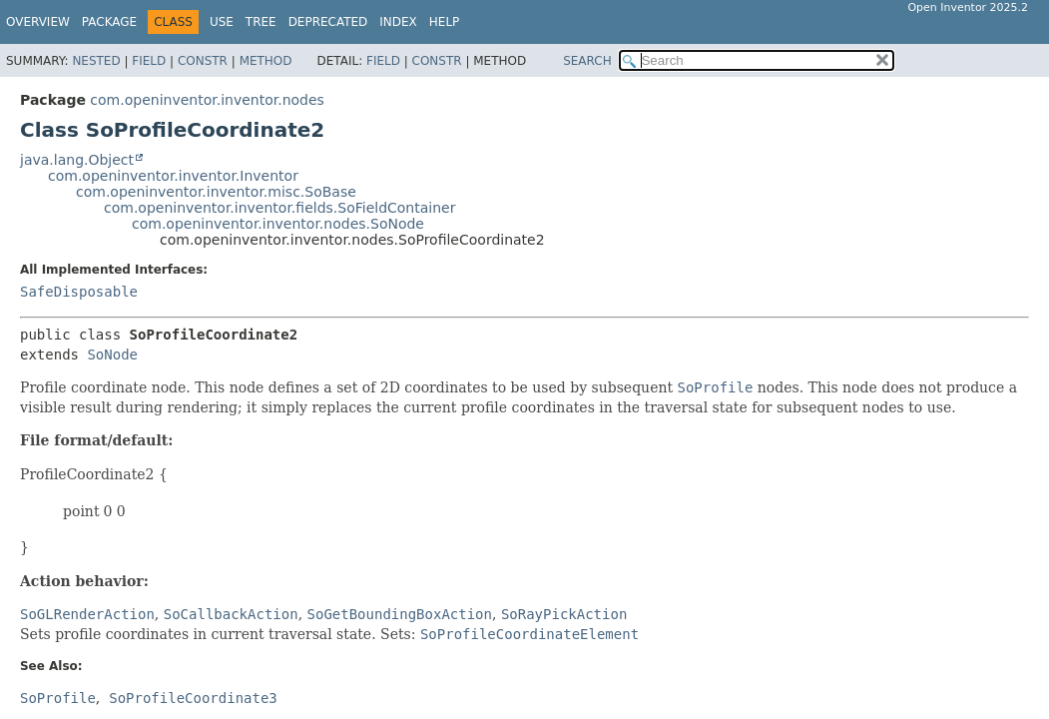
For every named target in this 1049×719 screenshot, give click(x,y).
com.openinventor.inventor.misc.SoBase (216, 192)
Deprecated (328, 22)
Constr (203, 61)
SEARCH (587, 61)
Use (222, 22)
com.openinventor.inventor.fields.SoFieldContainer (279, 208)
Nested (96, 61)
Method (266, 61)
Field (149, 61)
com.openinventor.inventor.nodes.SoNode (278, 224)
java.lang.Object (77, 160)
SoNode (112, 354)
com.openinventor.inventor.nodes (207, 100)
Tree (261, 22)
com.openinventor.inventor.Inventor (173, 176)
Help (444, 22)
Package (109, 22)
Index (398, 22)
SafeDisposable (79, 292)
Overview (38, 22)
